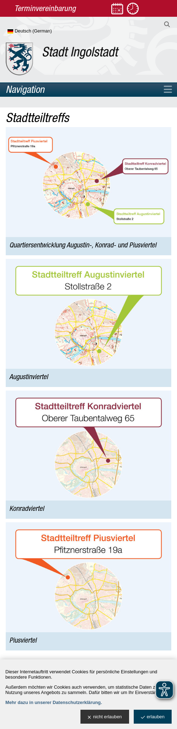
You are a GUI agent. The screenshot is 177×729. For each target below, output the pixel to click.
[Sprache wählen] (41, 31)
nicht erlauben (105, 717)
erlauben (152, 717)
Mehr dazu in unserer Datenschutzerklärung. (53, 702)
